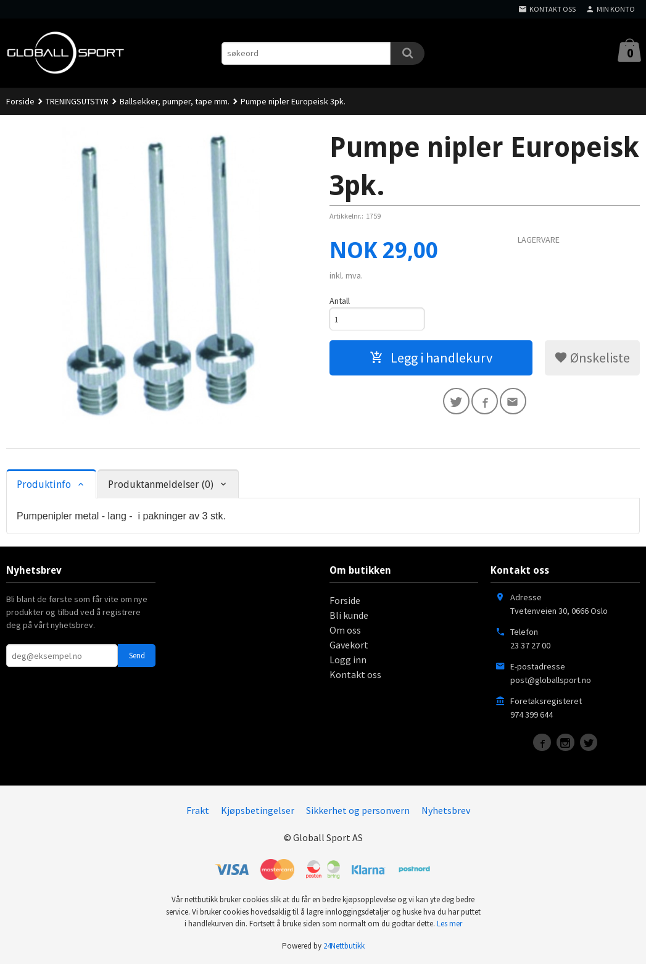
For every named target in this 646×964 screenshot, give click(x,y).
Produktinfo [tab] (44, 484)
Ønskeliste (592, 357)
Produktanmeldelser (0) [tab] (160, 484)
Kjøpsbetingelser (257, 810)
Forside (20, 101)
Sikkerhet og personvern (358, 810)
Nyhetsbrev (445, 810)
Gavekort (348, 645)
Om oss (345, 630)
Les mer (449, 923)
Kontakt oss (355, 674)
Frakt (197, 810)
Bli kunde (348, 615)
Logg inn (347, 659)
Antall (339, 300)
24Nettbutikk (344, 946)
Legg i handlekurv (431, 357)
